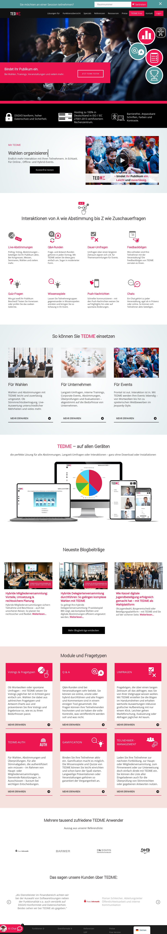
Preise (124, 13)
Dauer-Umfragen (98, 247)
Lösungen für (53, 13)
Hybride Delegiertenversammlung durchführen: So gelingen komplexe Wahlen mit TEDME (83, 597)
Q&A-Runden (55, 247)
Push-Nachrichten (98, 293)
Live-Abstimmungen (20, 247)
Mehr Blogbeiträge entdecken (83, 630)
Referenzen (99, 13)
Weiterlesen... (39, 613)
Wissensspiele (56, 293)
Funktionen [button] (37, 928)
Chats (130, 293)
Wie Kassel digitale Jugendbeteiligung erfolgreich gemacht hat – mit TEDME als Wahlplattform (134, 598)
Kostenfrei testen (45, 169)
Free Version (115, 932)
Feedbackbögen (136, 247)
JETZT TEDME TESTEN (90, 74)
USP (85, 932)
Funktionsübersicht (72, 13)
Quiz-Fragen (15, 293)
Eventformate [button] (64, 928)
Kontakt (149, 13)
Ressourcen (113, 13)
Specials (87, 13)
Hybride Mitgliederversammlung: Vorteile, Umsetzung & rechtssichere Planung (27, 597)
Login (158, 13)
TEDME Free (136, 13)
